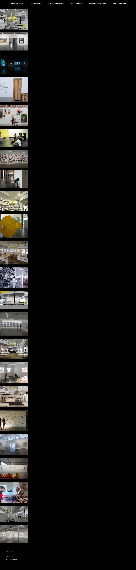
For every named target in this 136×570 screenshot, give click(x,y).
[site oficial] (11, 559)
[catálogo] (10, 556)
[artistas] (16, 552)
